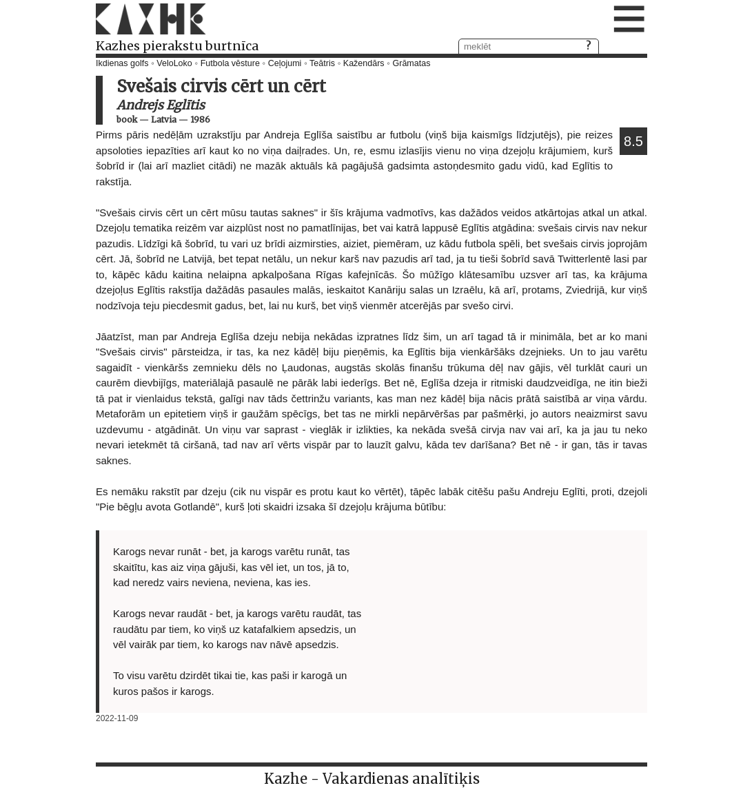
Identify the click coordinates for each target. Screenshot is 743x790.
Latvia (163, 119)
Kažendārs (364, 63)
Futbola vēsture (230, 63)
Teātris (322, 63)
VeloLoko (174, 63)
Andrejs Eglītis (160, 105)
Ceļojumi (285, 63)
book (126, 119)
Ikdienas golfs (122, 63)
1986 (200, 119)
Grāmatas (412, 63)
